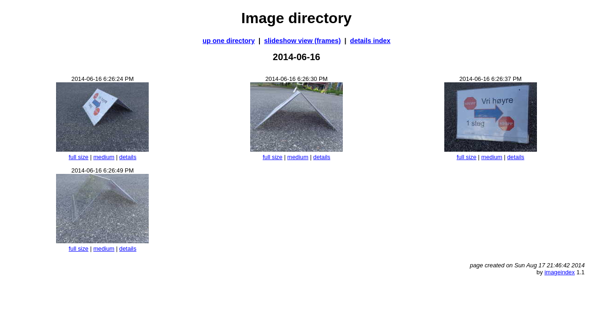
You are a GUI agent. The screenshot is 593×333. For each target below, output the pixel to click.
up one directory (228, 40)
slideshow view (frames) (302, 40)
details (127, 157)
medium (103, 157)
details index (370, 40)
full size (78, 157)
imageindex (559, 272)
